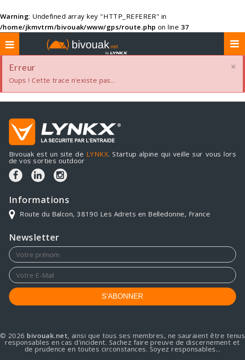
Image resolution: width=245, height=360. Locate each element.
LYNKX (97, 153)
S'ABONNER (123, 296)
